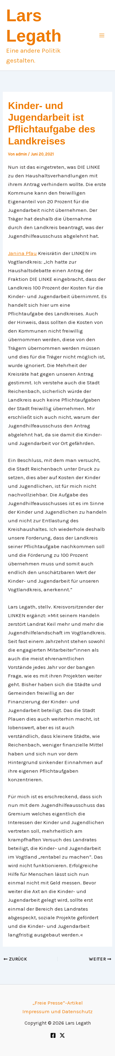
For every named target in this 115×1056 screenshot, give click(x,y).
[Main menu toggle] (102, 35)
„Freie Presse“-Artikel (58, 1003)
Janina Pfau (22, 253)
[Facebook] (53, 1035)
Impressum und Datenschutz (57, 1011)
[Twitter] (62, 1035)
